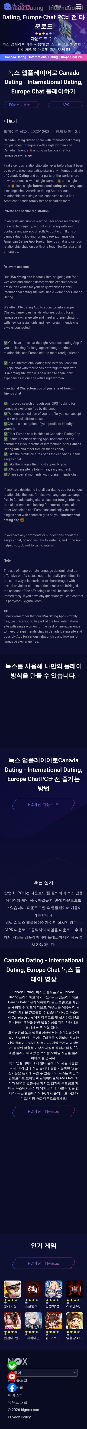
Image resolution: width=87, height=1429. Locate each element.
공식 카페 (16, 1387)
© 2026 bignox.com (24, 1410)
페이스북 (15, 1395)
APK (66, 105)
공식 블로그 (17, 1380)
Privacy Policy (19, 1417)
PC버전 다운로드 (21, 105)
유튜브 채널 (17, 1402)
